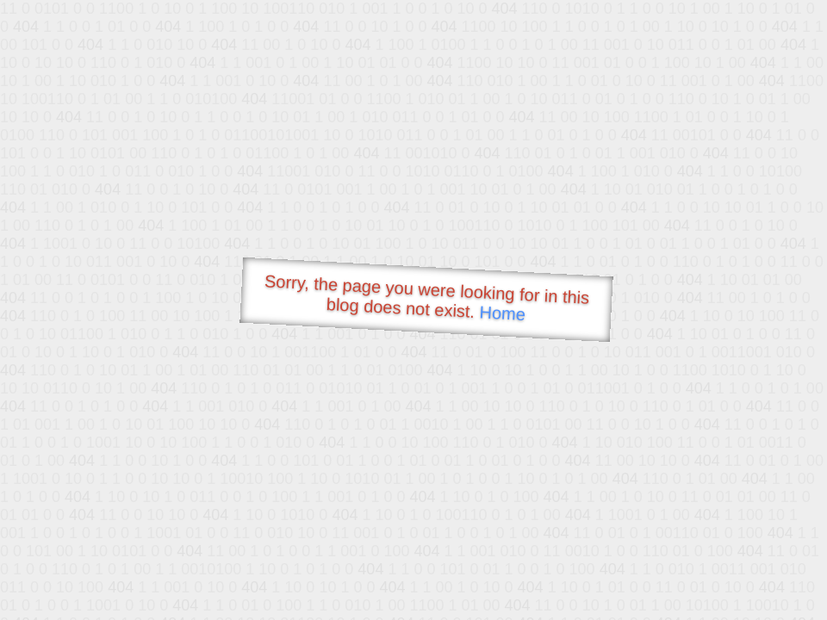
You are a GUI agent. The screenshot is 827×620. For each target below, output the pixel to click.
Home (502, 313)
